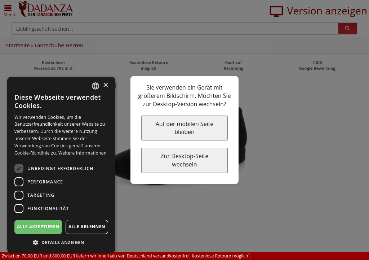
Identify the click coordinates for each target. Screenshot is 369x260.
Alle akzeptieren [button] (38, 227)
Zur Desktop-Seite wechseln (184, 160)
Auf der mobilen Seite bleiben (185, 128)
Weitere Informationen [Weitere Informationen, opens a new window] (82, 153)
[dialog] (61, 165)
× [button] (105, 85)
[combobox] (95, 86)
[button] (61, 242)
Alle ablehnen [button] (86, 227)
